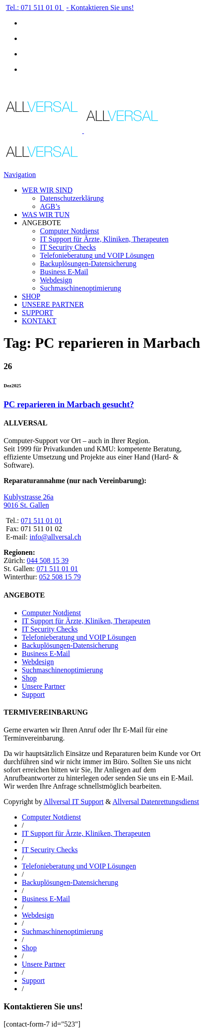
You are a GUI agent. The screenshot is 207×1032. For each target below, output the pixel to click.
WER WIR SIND (47, 190)
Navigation (20, 174)
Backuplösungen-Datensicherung (88, 263)
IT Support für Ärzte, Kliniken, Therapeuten (104, 239)
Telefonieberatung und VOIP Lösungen (97, 255)
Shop (29, 678)
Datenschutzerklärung (72, 198)
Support (33, 694)
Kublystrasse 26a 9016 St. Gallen (29, 501)
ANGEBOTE (41, 223)
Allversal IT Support (74, 801)
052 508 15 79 (60, 577)
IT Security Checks (68, 247)
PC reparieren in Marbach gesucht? (69, 404)
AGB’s (50, 206)
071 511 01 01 (41, 520)
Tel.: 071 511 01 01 (35, 7)
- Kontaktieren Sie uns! (100, 7)
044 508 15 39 (48, 560)
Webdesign (56, 280)
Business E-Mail (64, 272)
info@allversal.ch (55, 537)
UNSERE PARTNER (53, 304)
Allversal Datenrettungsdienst (156, 801)
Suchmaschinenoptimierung (80, 288)
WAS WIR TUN (45, 214)
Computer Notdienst (69, 231)
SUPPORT (37, 312)
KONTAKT (39, 321)
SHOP (31, 296)
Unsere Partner (43, 686)
